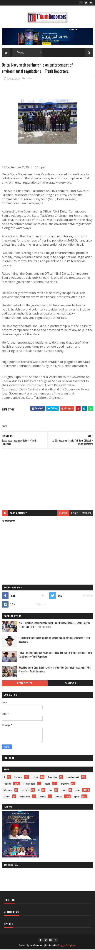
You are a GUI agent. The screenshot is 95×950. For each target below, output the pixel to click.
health (47, 784)
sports (77, 797)
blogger (63, 513)
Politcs (43, 797)
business (18, 777)
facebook (86, 513)
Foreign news (29, 784)
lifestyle (25, 790)
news (29, 79)
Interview (65, 784)
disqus (74, 513)
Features (7, 784)
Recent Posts (24, 684)
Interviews (8, 790)
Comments (70, 684)
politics (59, 797)
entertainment (72, 777)
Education (52, 777)
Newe (64, 790)
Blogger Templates (67, 945)
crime (35, 777)
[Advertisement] (47, 480)
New (51, 790)
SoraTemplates (36, 945)
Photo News (25, 797)
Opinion (7, 797)
